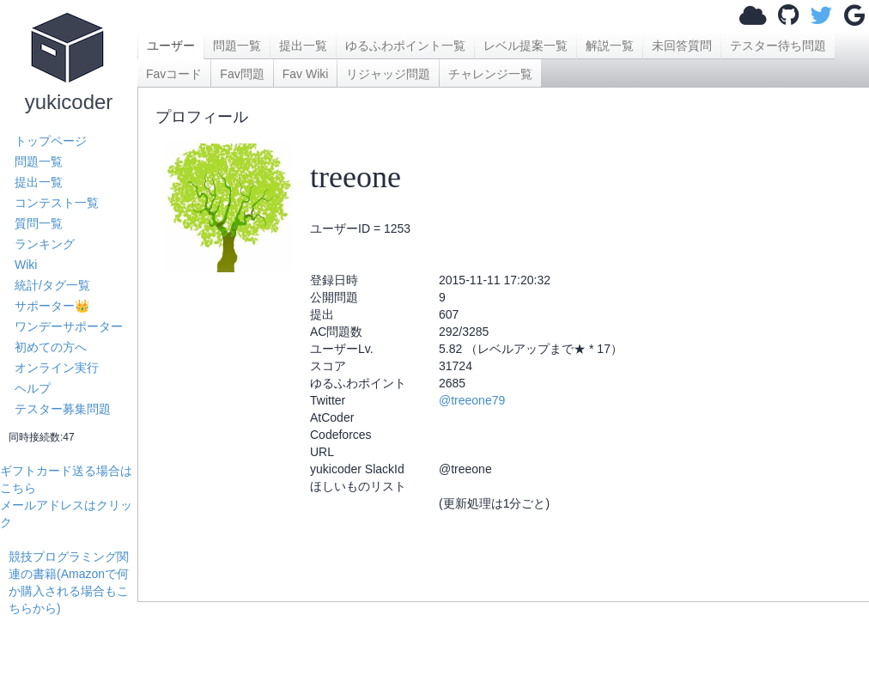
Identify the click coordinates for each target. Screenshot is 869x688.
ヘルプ (33, 388)
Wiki (26, 264)
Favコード (174, 74)
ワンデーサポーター (69, 326)
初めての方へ (51, 347)
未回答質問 (682, 45)
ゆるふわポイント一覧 (405, 45)
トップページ (51, 141)
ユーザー (171, 45)
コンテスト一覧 (57, 203)
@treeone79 (472, 400)
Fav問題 (242, 74)
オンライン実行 (57, 367)
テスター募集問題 (63, 409)
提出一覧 (39, 182)
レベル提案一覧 (525, 45)
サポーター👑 (52, 306)
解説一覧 (610, 45)
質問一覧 (39, 223)
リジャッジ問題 (388, 74)
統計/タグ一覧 (52, 285)
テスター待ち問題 (778, 45)
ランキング (45, 244)
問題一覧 (39, 161)
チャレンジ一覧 (490, 74)
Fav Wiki (306, 74)
